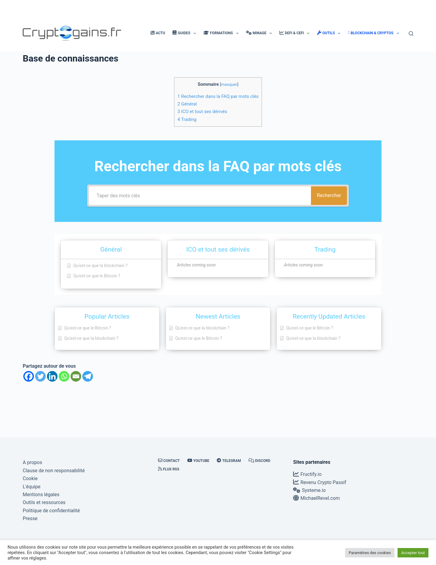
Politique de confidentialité (51, 510)
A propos (32, 462)
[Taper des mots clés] (198, 195)
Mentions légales (41, 494)
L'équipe (32, 487)
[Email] (76, 376)
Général (187, 104)
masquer (229, 84)
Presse (30, 518)
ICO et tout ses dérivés (202, 111)
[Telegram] (87, 376)
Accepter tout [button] (413, 552)
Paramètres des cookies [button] (370, 552)
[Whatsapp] (64, 376)
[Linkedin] (52, 376)
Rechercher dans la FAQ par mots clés (218, 96)
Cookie (30, 478)
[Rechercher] (411, 33)
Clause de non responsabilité (54, 470)
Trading (187, 119)
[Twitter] (40, 376)
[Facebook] (28, 376)
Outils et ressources (44, 502)
